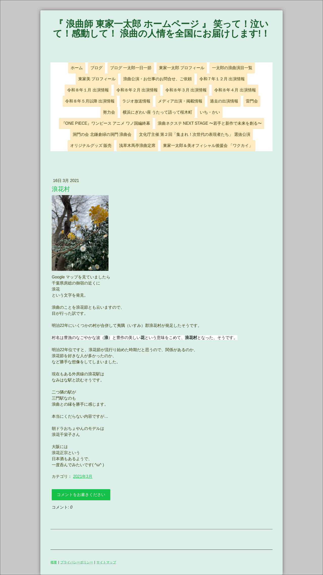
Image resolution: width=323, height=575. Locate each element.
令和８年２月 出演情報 (137, 90)
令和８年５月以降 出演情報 (90, 101)
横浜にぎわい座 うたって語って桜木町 (157, 112)
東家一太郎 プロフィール (181, 68)
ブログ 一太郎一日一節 (130, 68)
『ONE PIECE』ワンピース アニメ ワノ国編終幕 (105, 123)
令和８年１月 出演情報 (88, 90)
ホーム (77, 68)
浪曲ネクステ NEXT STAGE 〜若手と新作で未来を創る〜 (210, 123)
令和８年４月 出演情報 (235, 90)
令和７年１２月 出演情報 (222, 79)
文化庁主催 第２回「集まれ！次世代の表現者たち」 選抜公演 (194, 134)
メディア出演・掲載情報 (180, 101)
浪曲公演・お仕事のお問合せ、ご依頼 (157, 79)
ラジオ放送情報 (136, 101)
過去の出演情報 (224, 101)
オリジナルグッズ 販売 (91, 145)
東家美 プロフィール (97, 79)
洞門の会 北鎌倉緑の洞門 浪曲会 (102, 134)
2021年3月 (82, 476)
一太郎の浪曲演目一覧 (232, 68)
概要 (53, 562)
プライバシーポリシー (76, 562)
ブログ (96, 68)
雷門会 (252, 101)
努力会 (109, 112)
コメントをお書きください (81, 494)
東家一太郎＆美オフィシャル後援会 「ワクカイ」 (208, 145)
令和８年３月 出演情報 (186, 90)
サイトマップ (106, 562)
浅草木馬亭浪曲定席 (137, 145)
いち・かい (210, 112)
